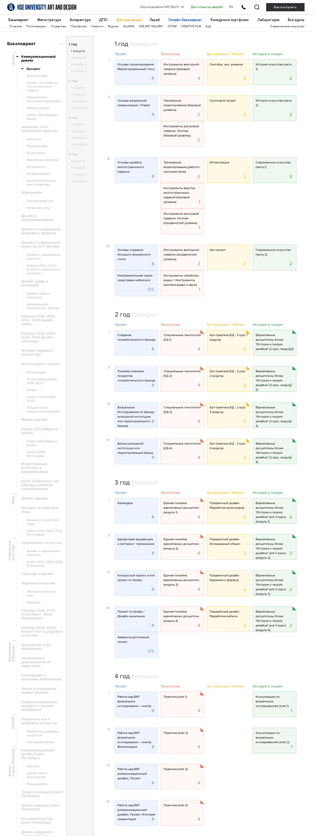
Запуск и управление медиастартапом (39, 690)
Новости (97, 26)
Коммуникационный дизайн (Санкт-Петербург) (37, 754)
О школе (16, 26)
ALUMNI (128, 26)
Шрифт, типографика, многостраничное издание (42, 86)
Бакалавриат (18, 20)
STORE (172, 26)
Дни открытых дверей (207, 7)
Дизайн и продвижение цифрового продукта (41, 231)
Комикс (32, 390)
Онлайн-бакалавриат (185, 20)
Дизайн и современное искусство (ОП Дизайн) (40, 244)
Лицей (154, 20)
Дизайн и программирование (37, 218)
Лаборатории (268, 20)
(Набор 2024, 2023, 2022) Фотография (45, 533)
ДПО (103, 20)
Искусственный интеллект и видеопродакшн (34, 468)
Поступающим (36, 26)
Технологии (170, 54)
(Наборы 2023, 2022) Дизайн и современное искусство (43, 269)
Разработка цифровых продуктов (43, 733)
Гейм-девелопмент (40, 742)
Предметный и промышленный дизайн (44, 99)
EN (231, 7)
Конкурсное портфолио (230, 20)
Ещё (208, 26)
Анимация (34, 139)
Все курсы (296, 20)
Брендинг (33, 69)
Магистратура (49, 20)
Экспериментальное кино (41, 593)
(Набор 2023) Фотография (36, 454)
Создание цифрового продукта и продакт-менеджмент (39, 706)
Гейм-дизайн (31, 192)
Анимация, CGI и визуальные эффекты (39, 129)
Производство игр (40, 201)
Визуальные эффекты (43, 160)
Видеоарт (33, 602)
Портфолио (79, 26)
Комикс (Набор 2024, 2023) (42, 399)
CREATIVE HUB (191, 26)
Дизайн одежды (34, 498)
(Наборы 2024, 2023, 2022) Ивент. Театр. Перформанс (38, 614)
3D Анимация (36, 153)
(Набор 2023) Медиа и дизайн (42, 117)
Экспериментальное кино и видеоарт (41, 182)
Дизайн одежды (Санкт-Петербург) (40, 807)
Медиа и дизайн (38, 108)
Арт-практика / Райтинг (226, 54)
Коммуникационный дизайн (38, 58)
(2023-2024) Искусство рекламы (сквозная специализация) (40, 485)
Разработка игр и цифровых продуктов (39, 721)
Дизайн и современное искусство (43, 257)
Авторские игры (38, 208)
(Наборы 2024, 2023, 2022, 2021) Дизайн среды (38, 320)
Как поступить (285, 7)
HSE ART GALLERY (151, 26)
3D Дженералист (39, 174)
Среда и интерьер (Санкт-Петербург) (42, 794)
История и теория (268, 54)
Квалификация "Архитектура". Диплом (43, 306)
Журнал (113, 26)
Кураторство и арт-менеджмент (36, 647)
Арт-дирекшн (36, 167)
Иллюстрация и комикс (40, 364)
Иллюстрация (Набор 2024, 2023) (42, 381)
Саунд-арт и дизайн (37, 574)
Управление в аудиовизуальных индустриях (36, 662)
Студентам (58, 26)
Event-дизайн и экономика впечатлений (41, 677)
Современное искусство (287, 26)
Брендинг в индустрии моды (40, 510)
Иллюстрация (36, 372)
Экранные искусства (38, 583)
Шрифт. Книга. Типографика (37, 775)
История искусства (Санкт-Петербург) (37, 821)
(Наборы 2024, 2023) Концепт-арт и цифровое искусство (42, 631)
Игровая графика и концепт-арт (37, 352)
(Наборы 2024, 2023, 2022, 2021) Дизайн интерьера (38, 337)
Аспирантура (80, 20)
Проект (121, 54)
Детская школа (128, 20)
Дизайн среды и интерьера (34, 283)
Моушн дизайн (37, 76)
